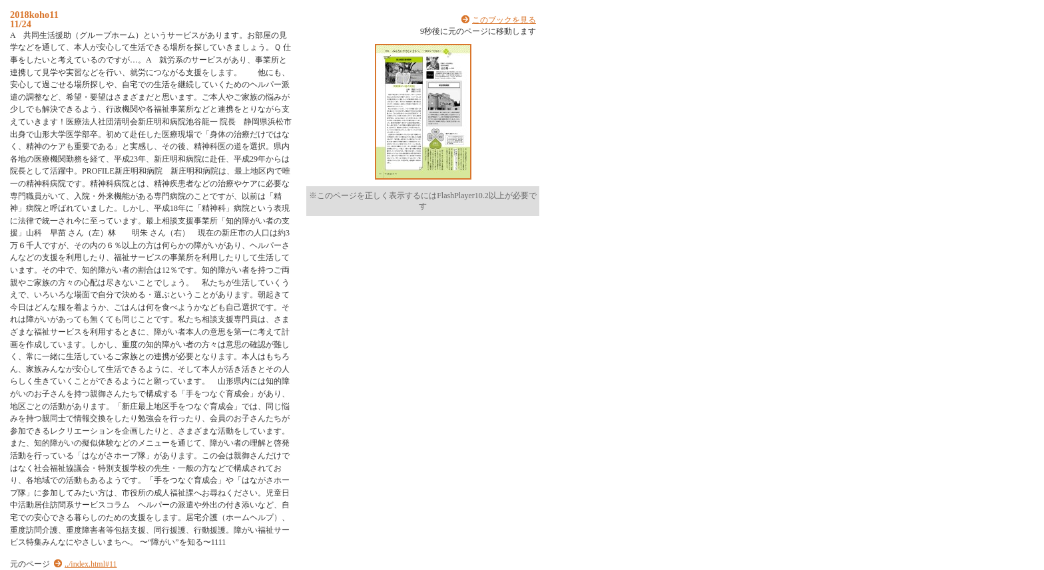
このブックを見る (504, 20)
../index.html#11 (91, 564)
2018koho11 (34, 14)
